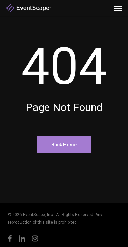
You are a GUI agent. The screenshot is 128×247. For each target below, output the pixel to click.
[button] (118, 8)
